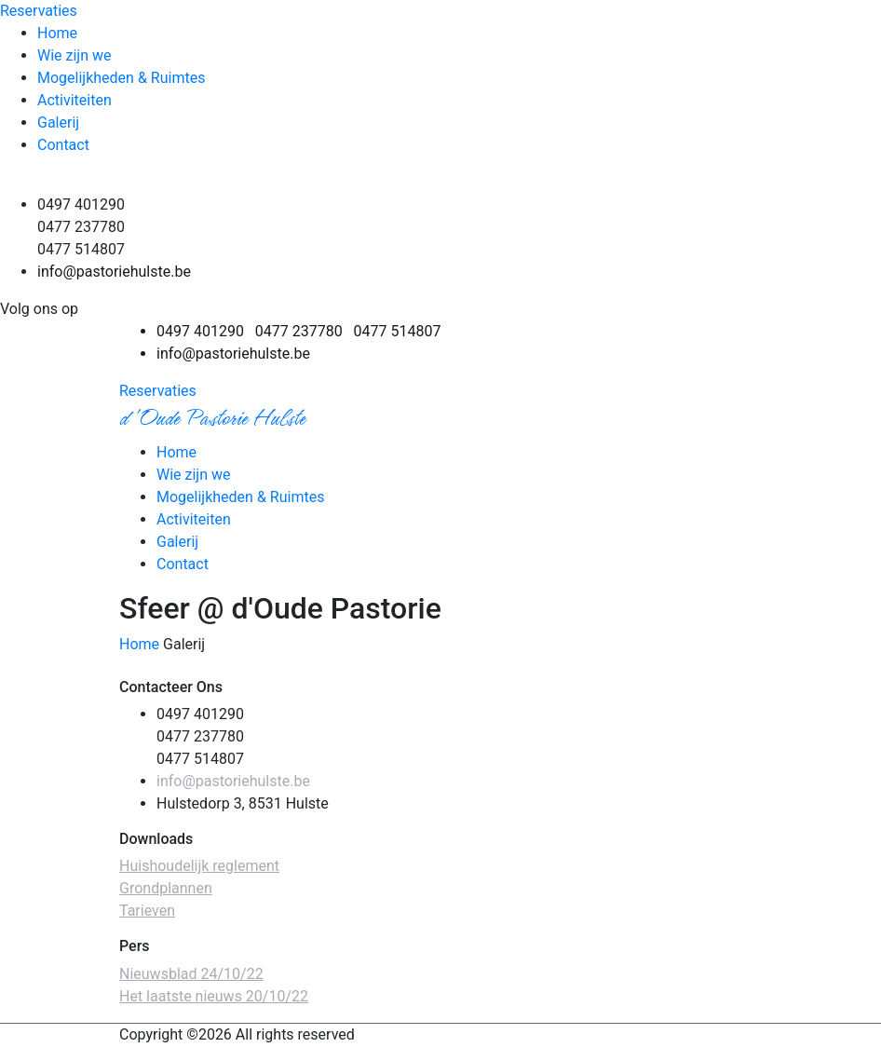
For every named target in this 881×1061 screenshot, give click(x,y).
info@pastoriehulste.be (114, 271)
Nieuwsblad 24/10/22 (191, 974)
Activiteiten (74, 100)
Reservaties (38, 11)
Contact (63, 145)
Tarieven (147, 910)
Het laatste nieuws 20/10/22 (213, 996)
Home (57, 33)
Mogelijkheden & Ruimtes (121, 78)
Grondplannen (165, 888)
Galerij (58, 122)
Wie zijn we (74, 55)
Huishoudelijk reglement (199, 866)
